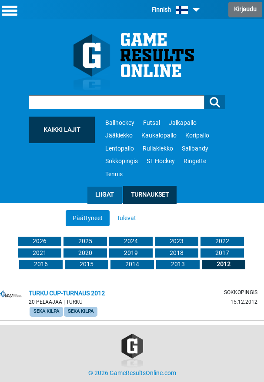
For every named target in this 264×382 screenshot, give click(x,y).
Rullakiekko (158, 148)
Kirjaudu (245, 9)
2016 (41, 264)
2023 (177, 241)
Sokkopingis (121, 161)
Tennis (114, 174)
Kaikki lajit (61, 130)
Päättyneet (88, 218)
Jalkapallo (183, 123)
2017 (222, 253)
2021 (40, 253)
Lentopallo (119, 148)
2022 (222, 241)
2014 (132, 264)
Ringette (195, 161)
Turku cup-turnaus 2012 (67, 293)
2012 (224, 264)
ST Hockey (161, 161)
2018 (177, 253)
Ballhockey (119, 123)
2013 (178, 264)
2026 (40, 241)
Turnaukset (150, 194)
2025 (85, 241)
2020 (85, 253)
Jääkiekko (119, 135)
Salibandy (195, 148)
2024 (131, 241)
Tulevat (126, 218)
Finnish (175, 9)
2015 (87, 264)
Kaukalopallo (159, 135)
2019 (131, 253)
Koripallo (197, 135)
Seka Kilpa (46, 311)
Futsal (151, 123)
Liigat (104, 194)
